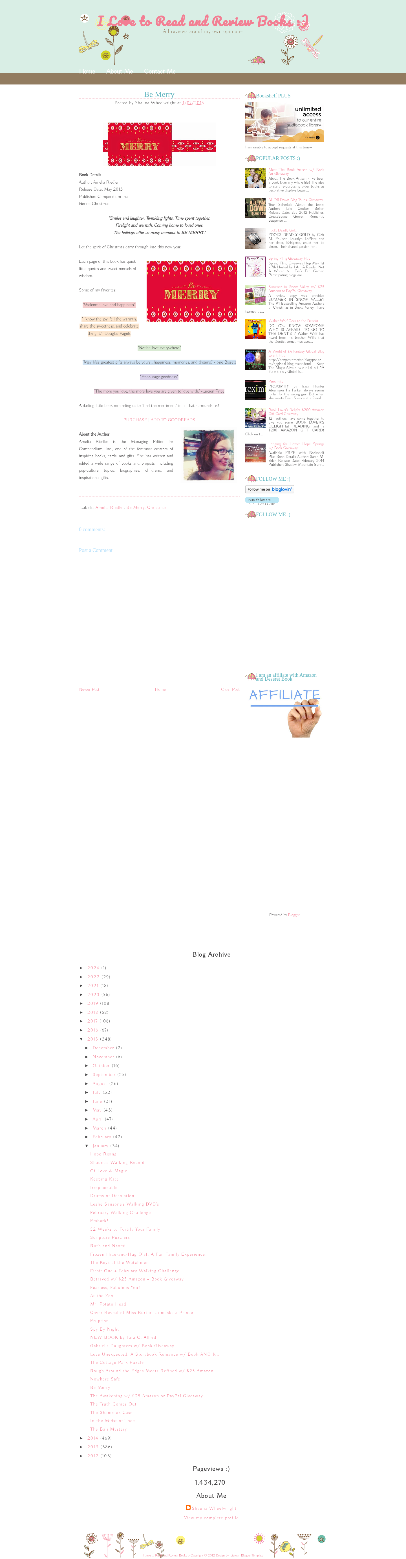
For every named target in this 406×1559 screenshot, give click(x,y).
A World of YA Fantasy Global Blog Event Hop (296, 353)
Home (87, 71)
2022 (94, 977)
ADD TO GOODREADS (173, 420)
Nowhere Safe (105, 1379)
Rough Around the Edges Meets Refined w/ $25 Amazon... (154, 1371)
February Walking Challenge (120, 1213)
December (104, 1048)
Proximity (276, 381)
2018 (93, 1012)
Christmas (157, 508)
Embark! (99, 1221)
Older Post (230, 689)
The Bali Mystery (108, 1429)
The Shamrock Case (111, 1413)
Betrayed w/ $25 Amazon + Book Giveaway (137, 1279)
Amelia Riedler (110, 508)
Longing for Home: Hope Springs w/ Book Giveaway (296, 446)
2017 (93, 1021)
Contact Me (159, 71)
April (99, 1119)
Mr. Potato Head (108, 1304)
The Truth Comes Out (113, 1404)
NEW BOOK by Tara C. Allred (123, 1337)
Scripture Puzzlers (110, 1237)
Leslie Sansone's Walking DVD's (124, 1204)
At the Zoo (101, 1296)
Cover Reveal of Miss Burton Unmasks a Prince (141, 1313)
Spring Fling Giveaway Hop (289, 258)
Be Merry (135, 508)
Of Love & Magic (108, 1171)
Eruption (99, 1321)
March (100, 1128)
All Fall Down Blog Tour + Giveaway (296, 199)
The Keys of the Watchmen (119, 1263)
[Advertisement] (284, 825)
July (98, 1092)
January (101, 1146)
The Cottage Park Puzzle (117, 1363)
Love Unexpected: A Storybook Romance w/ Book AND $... (155, 1354)
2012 (93, 1456)
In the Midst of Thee (112, 1421)
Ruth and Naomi (108, 1246)
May (98, 1110)
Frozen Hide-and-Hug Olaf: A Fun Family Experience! (148, 1254)
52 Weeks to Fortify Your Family (125, 1229)
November (104, 1057)
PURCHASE (135, 420)
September (105, 1075)
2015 (93, 1039)
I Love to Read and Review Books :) (203, 21)
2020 (94, 995)
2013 (93, 1447)
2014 (93, 1438)
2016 (93, 1030)
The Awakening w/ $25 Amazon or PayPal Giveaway (146, 1396)
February (103, 1137)
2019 (93, 1003)
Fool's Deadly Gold (283, 230)
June (98, 1101)
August (101, 1084)
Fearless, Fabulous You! (115, 1288)
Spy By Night (104, 1329)
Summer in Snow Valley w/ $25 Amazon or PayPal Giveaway (296, 288)
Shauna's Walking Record (117, 1163)
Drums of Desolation (112, 1196)
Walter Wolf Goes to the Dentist (293, 321)
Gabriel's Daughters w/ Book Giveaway (132, 1346)
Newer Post (89, 689)
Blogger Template (252, 1555)
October (102, 1066)
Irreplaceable (104, 1188)
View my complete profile (211, 1518)
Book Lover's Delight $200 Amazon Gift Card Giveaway (296, 412)
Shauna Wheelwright (214, 1508)
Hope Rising (103, 1154)
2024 (94, 968)
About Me (119, 71)
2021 (93, 986)
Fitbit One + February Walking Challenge (134, 1271)
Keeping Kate (104, 1179)
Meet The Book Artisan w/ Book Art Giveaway (296, 171)
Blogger (293, 914)
